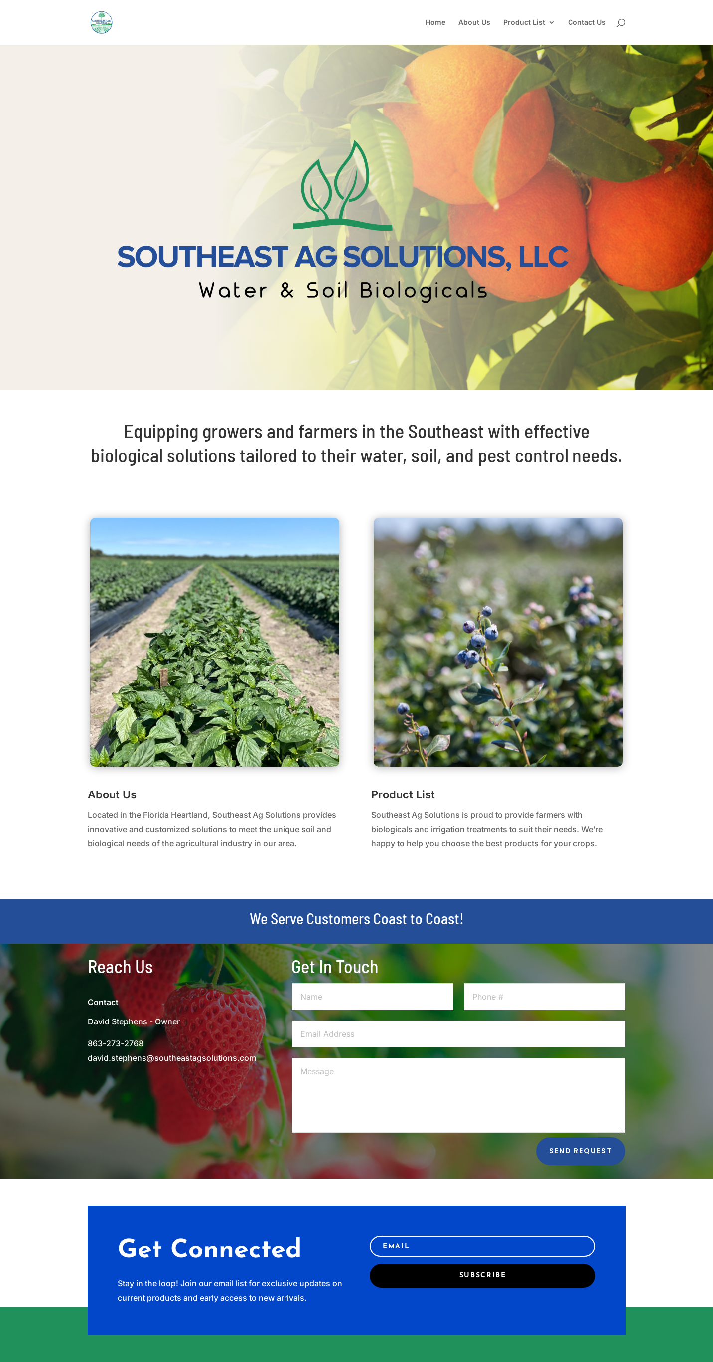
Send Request (580, 1151)
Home (435, 22)
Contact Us (587, 22)
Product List (524, 22)
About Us (474, 22)
